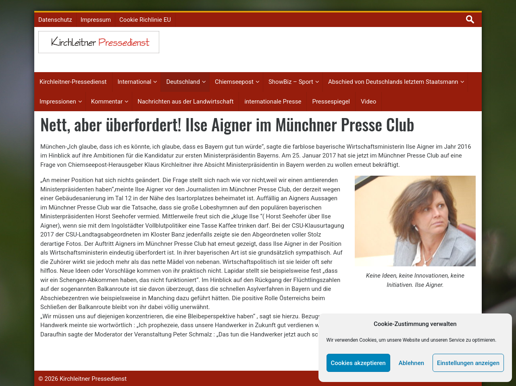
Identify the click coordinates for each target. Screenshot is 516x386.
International (135, 75)
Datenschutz (55, 13)
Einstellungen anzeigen (468, 363)
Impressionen (58, 94)
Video (368, 94)
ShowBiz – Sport (290, 75)
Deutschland (183, 75)
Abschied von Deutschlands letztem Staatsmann (393, 75)
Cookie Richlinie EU (145, 13)
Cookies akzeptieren (358, 363)
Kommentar (107, 94)
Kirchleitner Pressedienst (93, 372)
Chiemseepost (234, 75)
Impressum (96, 13)
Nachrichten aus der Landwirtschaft (185, 94)
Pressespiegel (331, 94)
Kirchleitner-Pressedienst (73, 75)
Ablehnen (411, 363)
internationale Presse (272, 94)
